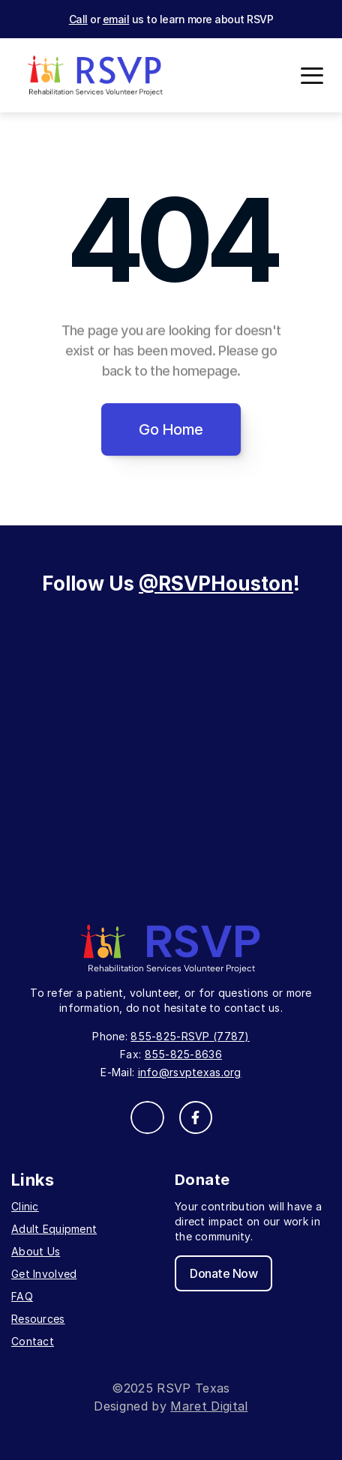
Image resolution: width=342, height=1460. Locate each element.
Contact (32, 1341)
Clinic (25, 1206)
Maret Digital (209, 1406)
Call (78, 19)
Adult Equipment (54, 1228)
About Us (35, 1251)
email (116, 19)
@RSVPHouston (216, 583)
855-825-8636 (183, 1054)
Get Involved (43, 1273)
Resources (38, 1318)
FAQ (22, 1296)
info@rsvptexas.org (190, 1072)
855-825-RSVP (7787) (189, 1036)
